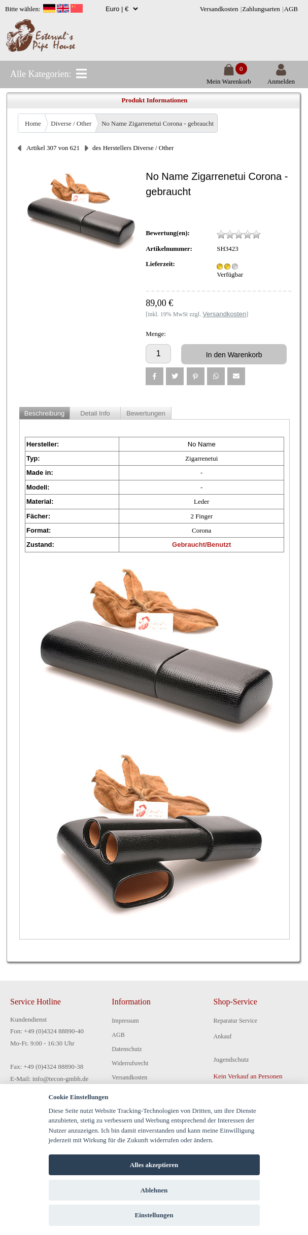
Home (33, 123)
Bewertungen (145, 413)
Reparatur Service (235, 1020)
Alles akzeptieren (154, 1165)
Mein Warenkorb (229, 77)
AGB (291, 9)
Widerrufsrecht (130, 1063)
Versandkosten (219, 9)
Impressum (125, 1020)
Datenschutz (127, 1049)
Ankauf (223, 1036)
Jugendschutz (231, 1059)
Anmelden (281, 77)
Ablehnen (154, 1190)
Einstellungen (154, 1215)
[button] (154, 376)
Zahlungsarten (261, 9)
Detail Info (95, 413)
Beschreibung (44, 413)
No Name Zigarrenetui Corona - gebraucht (157, 123)
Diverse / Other (71, 123)
